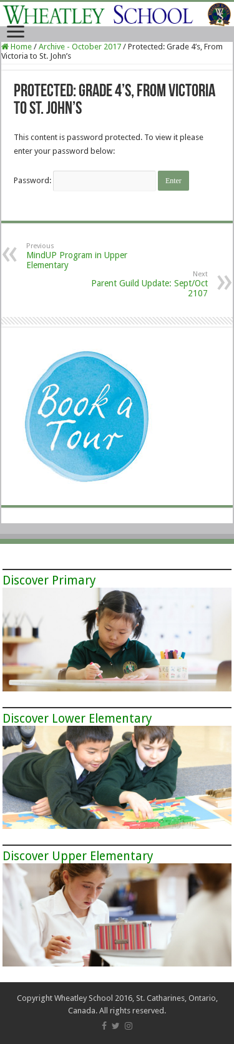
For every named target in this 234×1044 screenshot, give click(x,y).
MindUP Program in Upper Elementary (90, 256)
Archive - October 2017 (80, 46)
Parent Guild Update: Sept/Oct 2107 (144, 284)
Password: (85, 180)
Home (16, 46)
